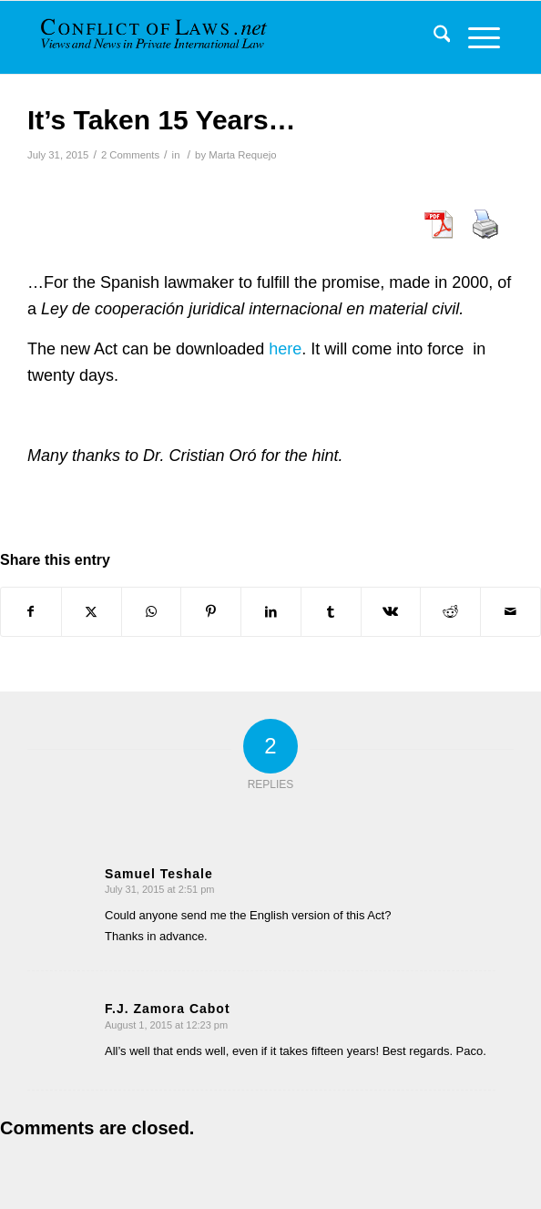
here (285, 349)
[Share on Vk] (391, 612)
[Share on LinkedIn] (271, 612)
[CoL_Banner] (155, 37)
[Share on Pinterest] (210, 612)
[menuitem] (433, 37)
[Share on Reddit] (450, 612)
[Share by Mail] (510, 612)
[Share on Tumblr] (331, 612)
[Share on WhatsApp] (151, 612)
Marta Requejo (242, 154)
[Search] (433, 37)
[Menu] (475, 37)
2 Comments (130, 154)
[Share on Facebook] (31, 612)
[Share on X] (91, 612)
